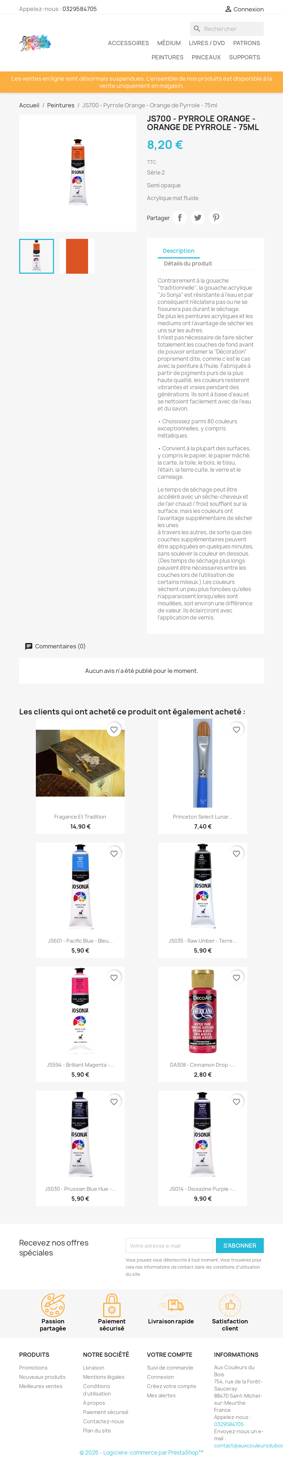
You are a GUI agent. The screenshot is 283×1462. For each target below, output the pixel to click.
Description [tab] (179, 251)
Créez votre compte (171, 1386)
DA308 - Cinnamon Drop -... (202, 1064)
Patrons (246, 43)
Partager (180, 217)
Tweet (198, 217)
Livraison (93, 1367)
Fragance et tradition (80, 816)
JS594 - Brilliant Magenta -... (80, 1064)
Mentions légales (104, 1376)
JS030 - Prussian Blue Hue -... (80, 1188)
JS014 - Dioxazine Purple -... (202, 1188)
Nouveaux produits (42, 1376)
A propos (94, 1402)
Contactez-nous (103, 1421)
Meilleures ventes (40, 1386)
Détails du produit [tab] (188, 263)
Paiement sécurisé (106, 1412)
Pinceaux (206, 57)
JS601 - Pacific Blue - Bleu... (80, 940)
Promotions (33, 1367)
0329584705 (79, 9)
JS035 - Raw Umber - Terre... (203, 940)
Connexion (160, 1376)
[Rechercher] (227, 29)
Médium (169, 43)
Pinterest (216, 217)
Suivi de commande (170, 1367)
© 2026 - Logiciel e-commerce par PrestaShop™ (141, 1452)
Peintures (168, 57)
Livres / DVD (207, 43)
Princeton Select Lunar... (203, 816)
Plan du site (97, 1430)
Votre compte (169, 1355)
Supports (244, 57)
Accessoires (128, 43)
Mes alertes (161, 1395)
